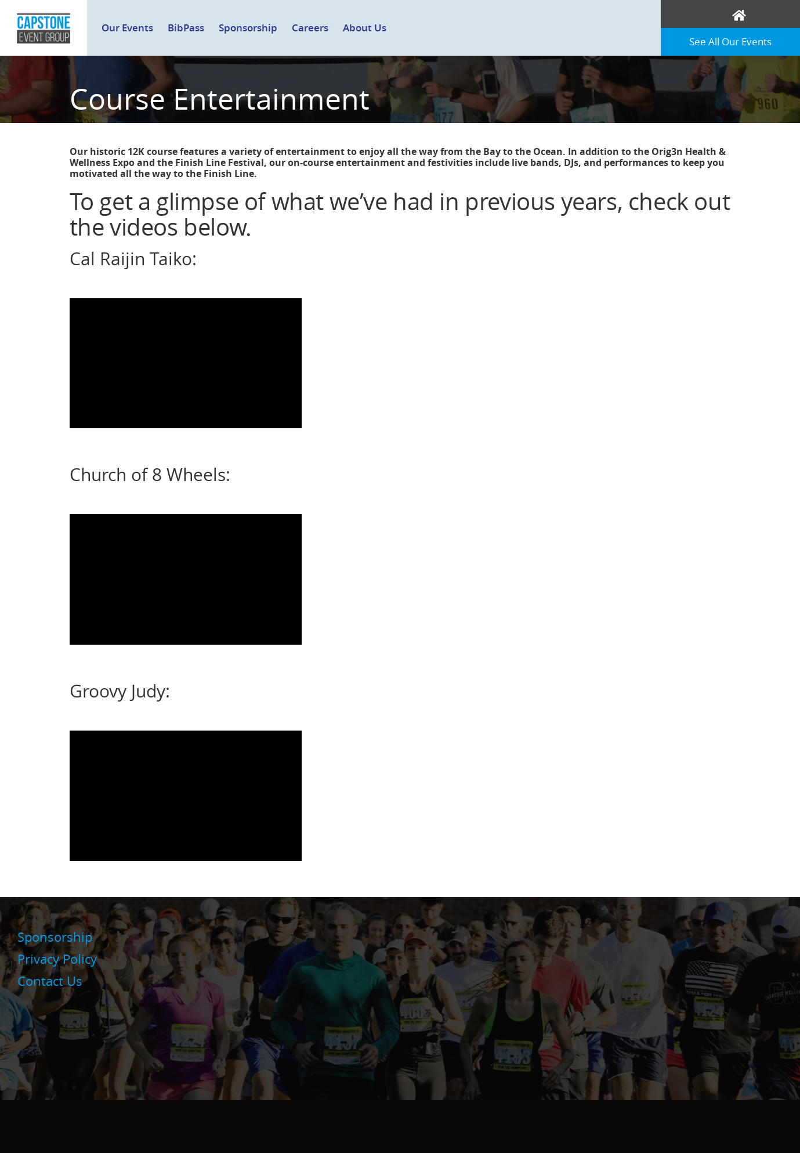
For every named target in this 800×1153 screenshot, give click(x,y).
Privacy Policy (57, 958)
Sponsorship (248, 27)
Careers (310, 27)
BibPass (186, 27)
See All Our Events (730, 41)
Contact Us (49, 981)
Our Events (127, 27)
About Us (364, 27)
